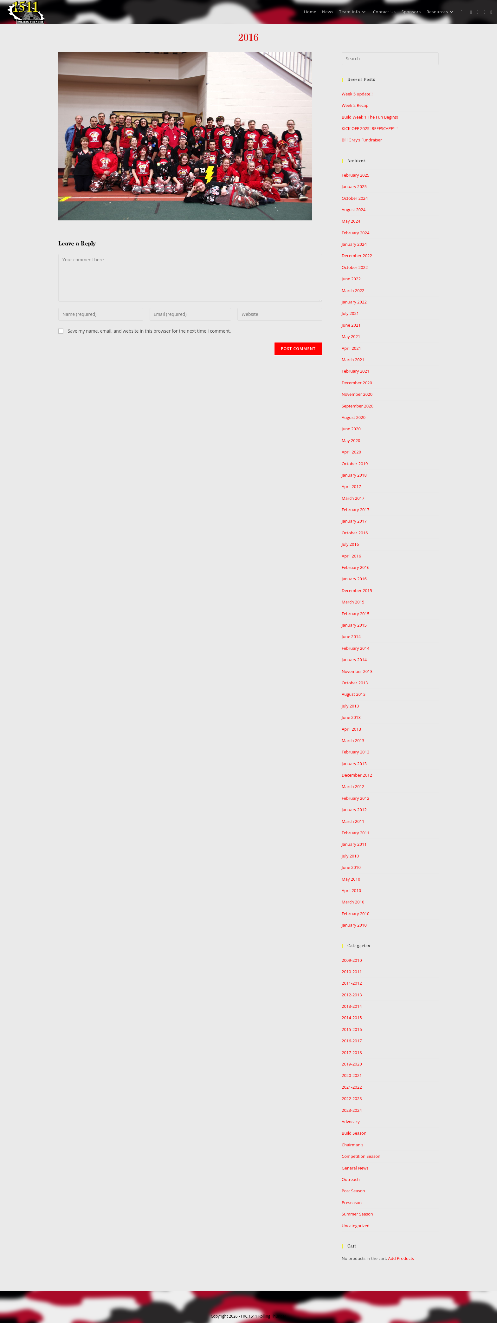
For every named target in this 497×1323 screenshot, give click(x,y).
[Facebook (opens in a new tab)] (477, 12)
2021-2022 (352, 1087)
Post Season (353, 1191)
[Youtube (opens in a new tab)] (491, 12)
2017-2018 (352, 1052)
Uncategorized (356, 1225)
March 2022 (353, 290)
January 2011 (354, 844)
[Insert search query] (390, 58)
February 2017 (355, 509)
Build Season (354, 1133)
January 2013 (354, 763)
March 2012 (353, 786)
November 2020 (357, 394)
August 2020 (353, 417)
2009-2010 (352, 960)
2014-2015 (352, 1017)
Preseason (352, 1202)
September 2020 (357, 406)
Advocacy (351, 1121)
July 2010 (350, 856)
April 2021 (351, 348)
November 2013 (357, 671)
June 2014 (351, 636)
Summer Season (357, 1214)
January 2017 (354, 521)
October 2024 (355, 198)
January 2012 (354, 809)
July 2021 (350, 313)
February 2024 (355, 233)
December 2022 (357, 255)
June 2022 (351, 279)
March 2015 (353, 602)
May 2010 (351, 879)
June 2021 (351, 325)
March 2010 (353, 902)
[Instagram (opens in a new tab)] (484, 12)
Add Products (401, 1258)
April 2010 (351, 890)
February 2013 (355, 752)
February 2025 (355, 175)
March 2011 (353, 821)
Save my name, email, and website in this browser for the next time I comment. (149, 331)
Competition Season (361, 1156)
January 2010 (354, 925)
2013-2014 (352, 1006)
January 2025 (354, 186)
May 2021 (351, 336)
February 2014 (355, 648)
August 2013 (353, 694)
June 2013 (351, 717)
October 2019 (355, 463)
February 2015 (355, 613)
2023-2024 (352, 1110)
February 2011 (355, 833)
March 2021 (353, 359)
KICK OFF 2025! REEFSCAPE (369, 128)
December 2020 (357, 383)
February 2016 (355, 567)
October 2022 (355, 267)
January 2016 (354, 579)
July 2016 (350, 544)
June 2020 (351, 429)
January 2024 (354, 244)
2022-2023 (352, 1098)
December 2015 (357, 590)
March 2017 (353, 498)
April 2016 (351, 556)
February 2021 (355, 371)
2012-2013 (352, 995)
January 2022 (354, 302)
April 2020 (351, 452)
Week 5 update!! (357, 94)
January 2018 (354, 475)
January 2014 (354, 659)
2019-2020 (352, 1064)
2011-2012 (352, 983)
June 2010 (351, 867)
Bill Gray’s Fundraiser (362, 140)
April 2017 (351, 486)
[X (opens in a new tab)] (471, 12)
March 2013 (353, 740)
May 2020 (351, 440)
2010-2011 (352, 971)
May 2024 (351, 221)
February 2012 (355, 798)
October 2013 (355, 683)
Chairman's (352, 1145)
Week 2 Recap (355, 105)
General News (355, 1168)
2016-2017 (352, 1041)
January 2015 (354, 625)
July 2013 (350, 706)
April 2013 (351, 729)
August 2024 (353, 209)
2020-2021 (352, 1075)
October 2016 (355, 533)
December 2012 (357, 775)
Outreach (351, 1179)
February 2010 (355, 913)
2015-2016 (352, 1029)
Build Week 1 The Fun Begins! (370, 117)
